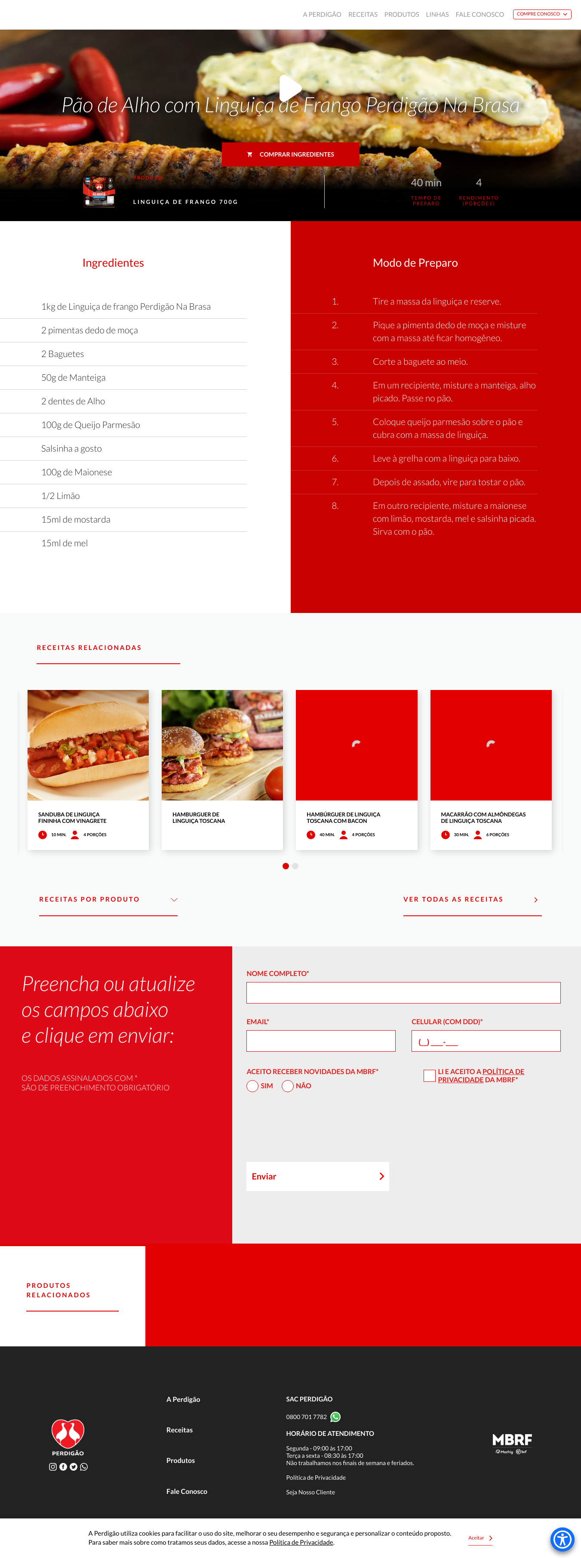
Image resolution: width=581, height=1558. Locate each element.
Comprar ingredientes (290, 154)
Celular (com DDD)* (447, 1022)
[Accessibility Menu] (562, 1539)
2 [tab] (295, 866)
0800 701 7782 (306, 1416)
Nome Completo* (277, 974)
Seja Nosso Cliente (310, 1492)
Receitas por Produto (108, 900)
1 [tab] (286, 866)
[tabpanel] (88, 770)
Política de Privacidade (481, 1076)
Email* (257, 1022)
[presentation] (311, 1131)
